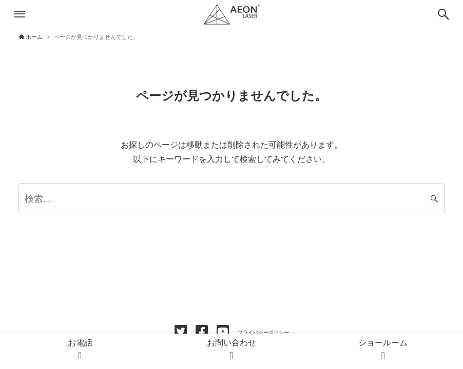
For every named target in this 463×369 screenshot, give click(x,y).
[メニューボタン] (19, 14)
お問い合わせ (231, 350)
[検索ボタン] (443, 14)
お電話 (80, 350)
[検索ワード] (231, 198)
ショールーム (383, 350)
